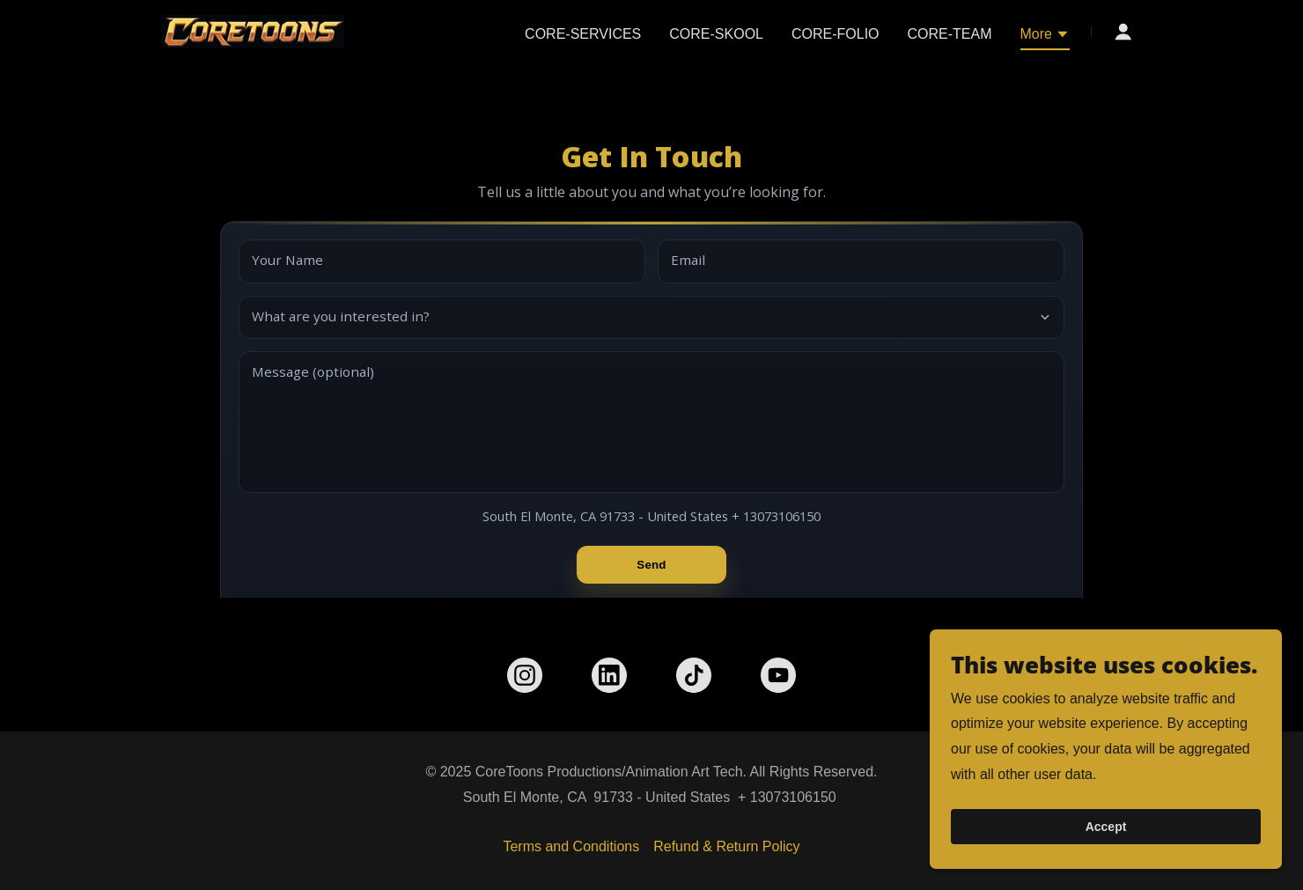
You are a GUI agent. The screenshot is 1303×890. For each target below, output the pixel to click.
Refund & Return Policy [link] (726, 846)
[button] (1045, 37)
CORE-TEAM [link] (950, 33)
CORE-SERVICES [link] (583, 33)
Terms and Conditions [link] (571, 846)
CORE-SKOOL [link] (716, 33)
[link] (253, 30)
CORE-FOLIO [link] (835, 33)
